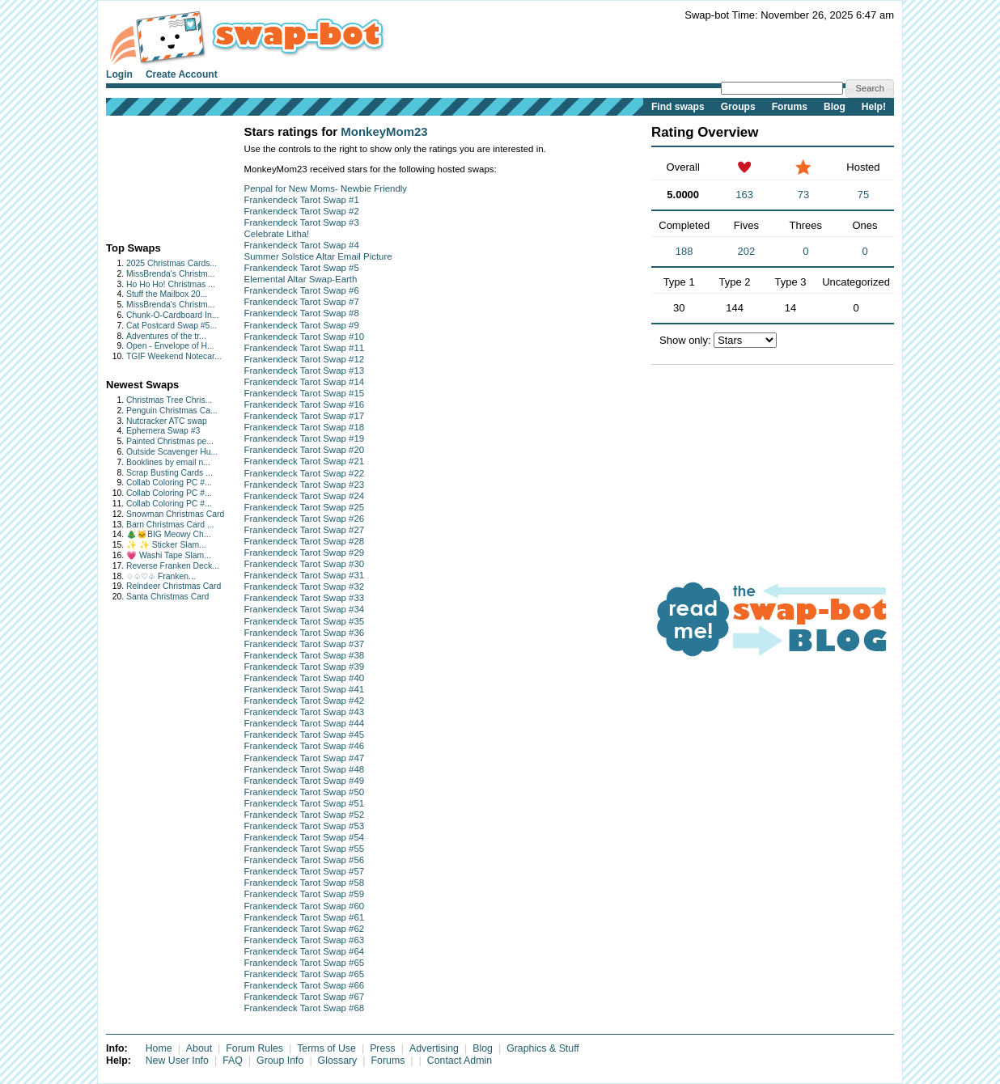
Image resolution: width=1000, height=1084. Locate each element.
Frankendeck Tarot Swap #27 (304, 530)
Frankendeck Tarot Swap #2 (301, 211)
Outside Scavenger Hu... (172, 451)
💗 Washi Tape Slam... (168, 555)
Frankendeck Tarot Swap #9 (301, 325)
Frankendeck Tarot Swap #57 (304, 871)
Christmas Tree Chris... (169, 400)
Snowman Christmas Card (175, 514)
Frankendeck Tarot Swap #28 (304, 541)
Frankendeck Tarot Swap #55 (304, 848)
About (199, 1048)
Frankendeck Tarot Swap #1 (301, 200)
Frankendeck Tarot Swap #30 (304, 564)
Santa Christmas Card (167, 596)
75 (863, 194)
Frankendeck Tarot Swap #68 (304, 1008)
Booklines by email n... (168, 462)
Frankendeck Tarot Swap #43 (304, 712)
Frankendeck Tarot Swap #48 (304, 769)
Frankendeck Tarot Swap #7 (301, 302)
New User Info (177, 1060)
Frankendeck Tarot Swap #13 (304, 370)
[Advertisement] (156, 175)
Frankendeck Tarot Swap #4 (301, 245)
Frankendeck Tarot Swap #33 (304, 598)
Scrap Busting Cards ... (169, 472)
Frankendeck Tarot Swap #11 (304, 348)
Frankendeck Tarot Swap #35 (304, 621)
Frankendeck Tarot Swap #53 (304, 826)
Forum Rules (254, 1048)
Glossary (338, 1060)
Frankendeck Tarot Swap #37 (304, 644)
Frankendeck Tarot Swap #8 (301, 313)
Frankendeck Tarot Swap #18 (304, 427)
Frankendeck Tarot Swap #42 (304, 700)
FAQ (232, 1060)
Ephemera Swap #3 (163, 430)
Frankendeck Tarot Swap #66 (304, 985)
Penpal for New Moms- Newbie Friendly (326, 188)
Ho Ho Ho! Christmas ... (170, 284)
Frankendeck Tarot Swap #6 (301, 290)
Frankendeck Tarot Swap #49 (304, 780)
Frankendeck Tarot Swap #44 (304, 723)
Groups (738, 106)
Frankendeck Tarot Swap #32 (304, 586)
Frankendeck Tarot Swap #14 (304, 382)
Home (159, 1048)
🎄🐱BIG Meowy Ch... (168, 534)
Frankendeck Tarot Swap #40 (304, 678)
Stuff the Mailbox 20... (166, 294)
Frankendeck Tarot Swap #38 (304, 655)
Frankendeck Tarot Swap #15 (304, 393)
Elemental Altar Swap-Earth (301, 279)
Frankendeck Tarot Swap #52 (304, 814)
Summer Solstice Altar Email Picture (318, 256)
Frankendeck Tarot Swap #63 (304, 940)
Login (119, 74)
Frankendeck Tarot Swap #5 (301, 268)
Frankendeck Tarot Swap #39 (304, 666)
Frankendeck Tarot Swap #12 (304, 359)
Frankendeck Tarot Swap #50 (304, 792)
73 (803, 194)
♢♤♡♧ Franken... (161, 576)
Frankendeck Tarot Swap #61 (304, 917)
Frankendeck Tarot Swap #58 (304, 882)
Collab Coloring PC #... (169, 482)
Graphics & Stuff (542, 1048)
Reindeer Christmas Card (173, 586)
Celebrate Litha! (277, 234)
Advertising (434, 1048)
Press (383, 1048)
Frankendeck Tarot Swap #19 (304, 438)
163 (744, 194)
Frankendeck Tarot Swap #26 (304, 518)
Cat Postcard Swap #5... (171, 325)
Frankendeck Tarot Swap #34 (304, 609)
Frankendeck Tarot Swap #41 (304, 689)
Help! (874, 106)
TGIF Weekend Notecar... (174, 356)
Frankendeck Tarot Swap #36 (304, 632)
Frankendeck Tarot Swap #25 (304, 507)
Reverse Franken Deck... (172, 565)
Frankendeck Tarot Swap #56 (304, 860)
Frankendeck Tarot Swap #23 (304, 484)
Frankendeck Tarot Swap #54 (304, 837)
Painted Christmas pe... (170, 441)
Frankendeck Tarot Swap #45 (304, 734)
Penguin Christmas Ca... (172, 410)
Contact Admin (459, 1060)
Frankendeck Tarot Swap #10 (304, 336)
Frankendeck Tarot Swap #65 (304, 963)
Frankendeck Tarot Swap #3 (301, 222)
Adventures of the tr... (166, 336)
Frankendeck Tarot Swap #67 (304, 996)
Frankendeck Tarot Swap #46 (304, 746)
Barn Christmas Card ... (170, 524)
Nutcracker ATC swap (166, 421)
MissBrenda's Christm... (170, 273)
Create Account (182, 74)
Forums (789, 106)
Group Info (279, 1060)
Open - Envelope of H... (170, 345)
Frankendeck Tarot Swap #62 (304, 929)
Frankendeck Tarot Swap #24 (304, 496)
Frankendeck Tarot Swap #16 (304, 404)
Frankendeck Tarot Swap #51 (304, 803)
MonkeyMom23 (384, 131)
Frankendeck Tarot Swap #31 (304, 575)
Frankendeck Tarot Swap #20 (304, 450)
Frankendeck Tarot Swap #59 (304, 894)
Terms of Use (326, 1048)
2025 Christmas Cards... (171, 263)
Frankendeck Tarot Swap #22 (304, 473)
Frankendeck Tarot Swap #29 (304, 552)
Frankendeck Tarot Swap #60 (304, 906)
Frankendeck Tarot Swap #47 (304, 758)
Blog (834, 106)
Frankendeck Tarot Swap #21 (304, 461)
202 (747, 251)
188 (684, 251)
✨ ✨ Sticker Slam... (166, 544)
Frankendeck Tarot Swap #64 (304, 951)
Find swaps (678, 106)
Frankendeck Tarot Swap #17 (304, 416)
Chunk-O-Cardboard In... (172, 315)
